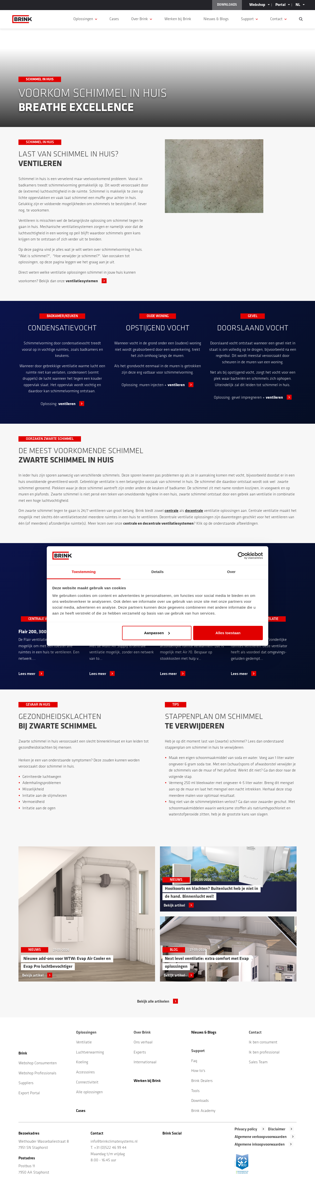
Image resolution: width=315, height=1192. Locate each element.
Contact (276, 19)
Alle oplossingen (89, 1092)
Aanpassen (157, 633)
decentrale (194, 511)
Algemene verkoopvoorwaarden (261, 1137)
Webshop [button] (257, 5)
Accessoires (85, 1072)
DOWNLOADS (227, 5)
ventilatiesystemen (82, 281)
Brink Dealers (202, 1081)
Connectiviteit (87, 1082)
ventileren (67, 404)
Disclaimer (276, 1129)
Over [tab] (231, 572)
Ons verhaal (143, 1042)
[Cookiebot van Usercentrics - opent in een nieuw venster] (241, 555)
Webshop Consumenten (37, 1063)
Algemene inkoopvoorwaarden (260, 1145)
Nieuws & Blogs (216, 19)
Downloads (200, 1101)
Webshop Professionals (37, 1073)
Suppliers (25, 1083)
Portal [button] (280, 5)
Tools (195, 1091)
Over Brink (139, 19)
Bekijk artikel (33, 976)
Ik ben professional (264, 1052)
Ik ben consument (263, 1042)
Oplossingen (83, 19)
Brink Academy (203, 1111)
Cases (114, 19)
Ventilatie (84, 1042)
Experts (140, 1052)
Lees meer (26, 674)
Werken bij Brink (177, 19)
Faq (194, 1061)
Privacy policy (246, 1129)
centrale (171, 511)
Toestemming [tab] (84, 572)
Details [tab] (157, 572)
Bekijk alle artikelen (153, 1002)
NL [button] (298, 5)
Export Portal (29, 1093)
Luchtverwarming (90, 1052)
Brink (22, 1053)
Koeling (82, 1062)
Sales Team (258, 1062)
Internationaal (145, 1062)
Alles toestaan (228, 633)
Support (247, 19)
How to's (198, 1071)
